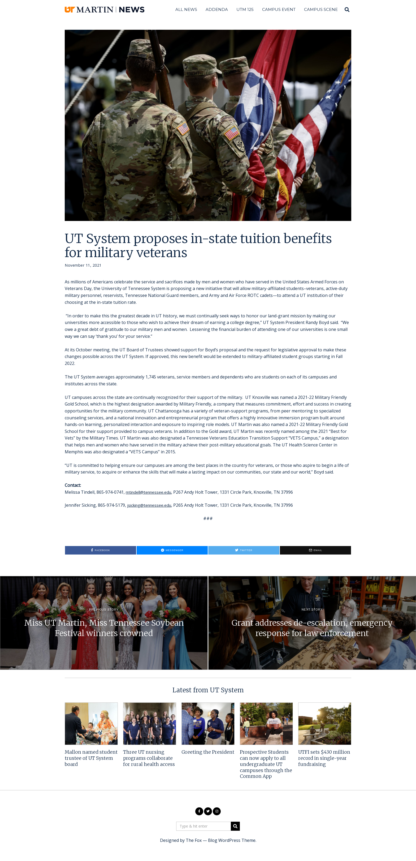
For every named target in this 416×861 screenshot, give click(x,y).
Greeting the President (207, 752)
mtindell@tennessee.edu (150, 492)
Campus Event (279, 9)
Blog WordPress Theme (231, 840)
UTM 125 (245, 9)
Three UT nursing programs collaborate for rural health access (149, 758)
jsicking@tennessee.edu (151, 505)
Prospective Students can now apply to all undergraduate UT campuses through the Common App (266, 764)
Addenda (217, 9)
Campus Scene (321, 9)
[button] (235, 826)
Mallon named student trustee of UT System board (91, 758)
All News (186, 9)
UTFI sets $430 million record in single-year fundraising (324, 758)
